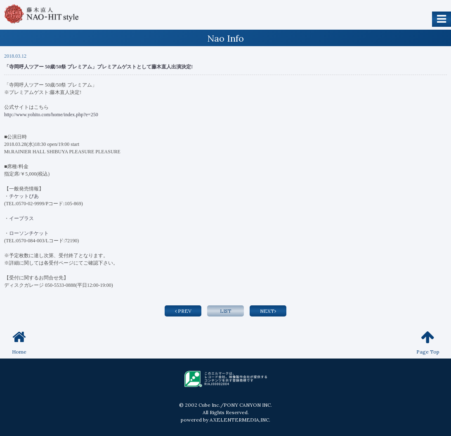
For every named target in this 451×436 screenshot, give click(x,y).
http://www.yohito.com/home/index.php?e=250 (51, 114)
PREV (183, 311)
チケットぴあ (24, 196)
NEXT (268, 311)
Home (19, 342)
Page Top (427, 342)
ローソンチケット (29, 233)
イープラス (21, 218)
